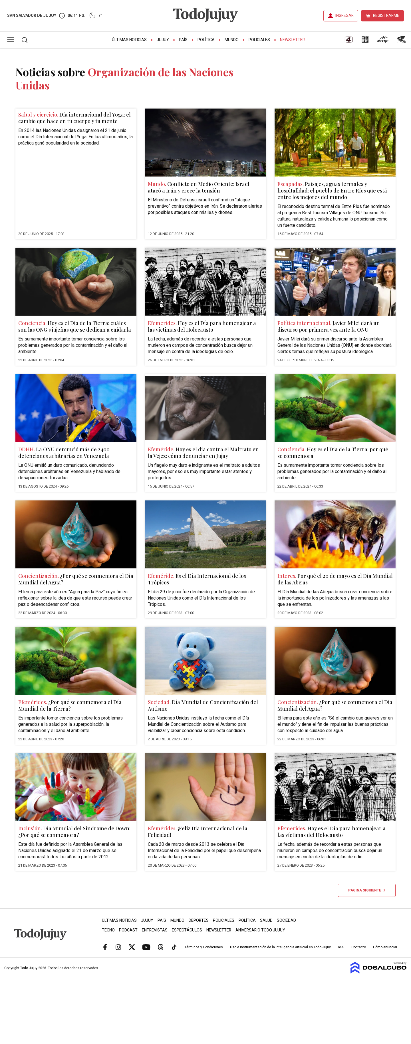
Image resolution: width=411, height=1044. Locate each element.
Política (206, 40)
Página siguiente (366, 890)
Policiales (259, 40)
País (183, 40)
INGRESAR (344, 16)
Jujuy (163, 40)
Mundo (232, 40)
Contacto (358, 947)
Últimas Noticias (129, 40)
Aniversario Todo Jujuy (260, 930)
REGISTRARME (386, 16)
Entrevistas (155, 930)
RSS (341, 947)
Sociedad (286, 920)
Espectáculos (187, 930)
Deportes (199, 920)
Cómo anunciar (385, 947)
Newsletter (292, 40)
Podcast (128, 930)
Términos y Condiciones (203, 947)
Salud (266, 920)
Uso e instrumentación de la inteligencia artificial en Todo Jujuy (280, 947)
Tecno (108, 930)
